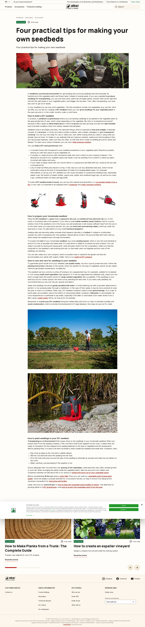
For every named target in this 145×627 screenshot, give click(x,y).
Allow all (124, 613)
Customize (124, 617)
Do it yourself (39, 15)
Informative (42, 594)
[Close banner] (141, 612)
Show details (29, 623)
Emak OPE (75, 594)
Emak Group (76, 599)
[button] (130, 566)
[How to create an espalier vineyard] (80, 553)
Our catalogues (43, 607)
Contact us (8, 590)
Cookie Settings (43, 590)
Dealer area (109, 590)
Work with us (76, 603)
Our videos (42, 603)
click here (52, 618)
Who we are (76, 590)
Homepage (19, 15)
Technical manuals (44, 599)
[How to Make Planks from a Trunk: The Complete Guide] (11, 558)
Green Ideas (29, 15)
